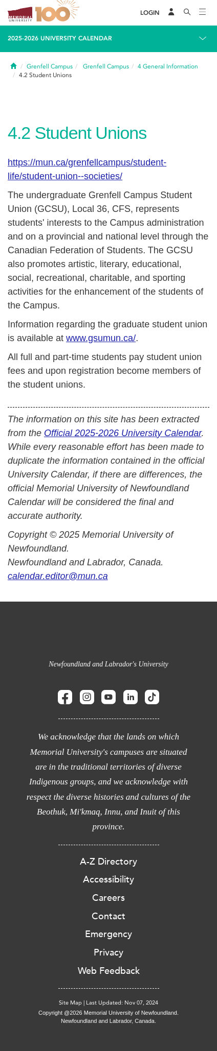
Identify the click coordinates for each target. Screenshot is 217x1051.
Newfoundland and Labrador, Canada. (108, 1021)
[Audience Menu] (171, 13)
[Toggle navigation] (202, 12)
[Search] (187, 13)
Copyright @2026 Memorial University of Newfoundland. (108, 1013)
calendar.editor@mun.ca (58, 576)
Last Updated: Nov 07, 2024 (122, 1002)
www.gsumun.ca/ (101, 338)
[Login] (150, 13)
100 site (59, 13)
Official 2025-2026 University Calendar (123, 433)
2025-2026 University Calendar (60, 38)
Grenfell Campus (50, 66)
